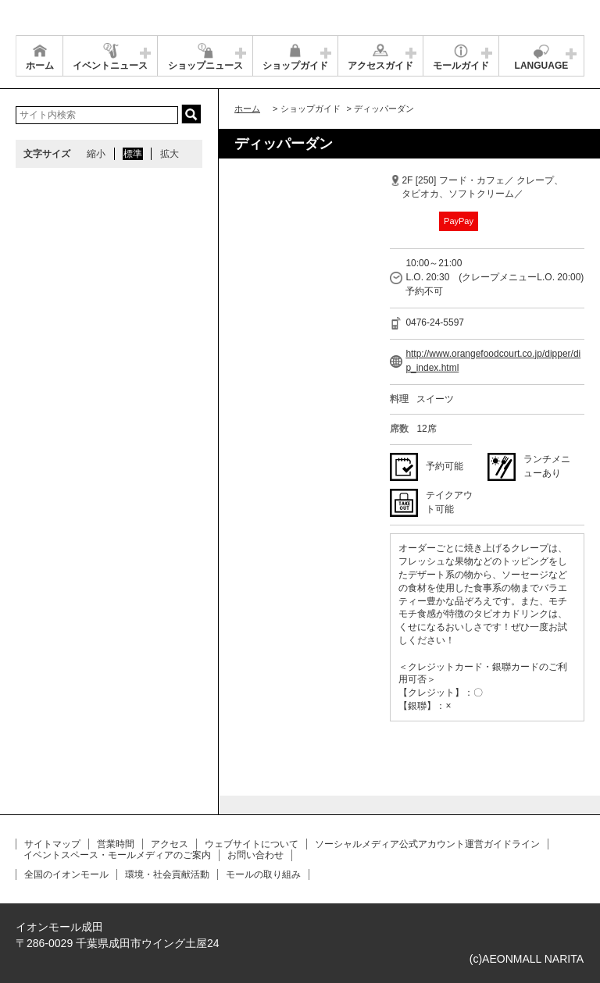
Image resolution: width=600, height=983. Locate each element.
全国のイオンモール (66, 874)
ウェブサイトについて (251, 844)
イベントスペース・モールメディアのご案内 (117, 854)
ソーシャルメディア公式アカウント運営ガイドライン (427, 844)
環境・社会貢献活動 (167, 874)
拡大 (169, 153)
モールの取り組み (263, 874)
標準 (132, 153)
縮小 (96, 153)
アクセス (169, 844)
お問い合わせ (255, 854)
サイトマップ (52, 844)
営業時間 (115, 844)
